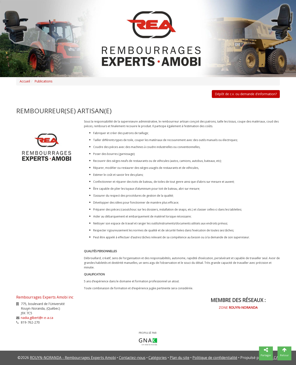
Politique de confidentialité (214, 357)
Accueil (25, 81)
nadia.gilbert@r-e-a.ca (37, 317)
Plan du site (179, 357)
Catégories (157, 357)
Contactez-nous (132, 357)
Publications (43, 81)
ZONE (238, 307)
